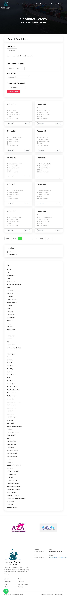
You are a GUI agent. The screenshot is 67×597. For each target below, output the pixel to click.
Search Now (14, 91)
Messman (9, 326)
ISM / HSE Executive (12, 471)
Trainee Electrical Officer (14, 402)
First (8, 238)
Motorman (10, 338)
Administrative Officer (13, 432)
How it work (7, 581)
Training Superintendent (14, 486)
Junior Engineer (11, 354)
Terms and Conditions (47, 594)
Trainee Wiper (11, 393)
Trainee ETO (10, 414)
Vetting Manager (12, 492)
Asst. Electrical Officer (13, 390)
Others (9, 357)
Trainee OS (11, 104)
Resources (43, 3)
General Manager (12, 480)
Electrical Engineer (12, 417)
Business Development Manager (16, 498)
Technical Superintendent (14, 465)
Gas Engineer (10, 423)
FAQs (6, 586)
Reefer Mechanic (12, 396)
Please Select (10, 447)
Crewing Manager (12, 453)
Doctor (9, 438)
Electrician (10, 411)
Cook (8, 278)
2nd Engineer (10, 281)
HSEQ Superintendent (13, 483)
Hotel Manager (11, 435)
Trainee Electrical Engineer (14, 426)
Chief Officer (10, 317)
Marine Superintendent (13, 489)
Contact (27, 123)
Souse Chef (10, 420)
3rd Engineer (10, 314)
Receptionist (10, 501)
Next (41, 238)
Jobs (18, 3)
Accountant (10, 468)
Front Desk (10, 504)
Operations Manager (13, 495)
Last (48, 238)
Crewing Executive (12, 456)
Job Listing (21, 581)
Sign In (20, 578)
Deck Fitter (10, 360)
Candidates (25, 3)
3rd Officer (10, 293)
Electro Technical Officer (14, 347)
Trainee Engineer (12, 302)
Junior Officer (11, 384)
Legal (50, 3)
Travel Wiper (10, 369)
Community (34, 3)
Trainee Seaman (11, 408)
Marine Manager (11, 474)
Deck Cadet (10, 311)
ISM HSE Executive (12, 450)
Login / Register (58, 3)
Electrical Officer (12, 387)
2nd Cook (9, 305)
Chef (8, 378)
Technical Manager (12, 507)
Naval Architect (11, 444)
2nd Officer (10, 296)
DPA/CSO (10, 477)
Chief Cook (10, 290)
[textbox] (16, 68)
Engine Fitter (10, 344)
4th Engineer (10, 275)
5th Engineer (10, 335)
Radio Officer (11, 350)
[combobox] (33, 68)
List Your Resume (23, 584)
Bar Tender (10, 372)
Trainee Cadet (11, 329)
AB (8, 341)
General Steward (11, 299)
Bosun (9, 323)
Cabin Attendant (11, 375)
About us (6, 578)
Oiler (8, 308)
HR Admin (9, 459)
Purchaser (10, 462)
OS (8, 272)
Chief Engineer (11, 381)
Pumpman (9, 429)
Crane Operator (11, 405)
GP (8, 332)
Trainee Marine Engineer (14, 284)
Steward (9, 363)
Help (5, 584)
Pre (14, 238)
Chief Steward (11, 366)
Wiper (8, 287)
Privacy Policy (59, 594)
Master (9, 269)
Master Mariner (11, 441)
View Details (10, 123)
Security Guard (11, 399)
